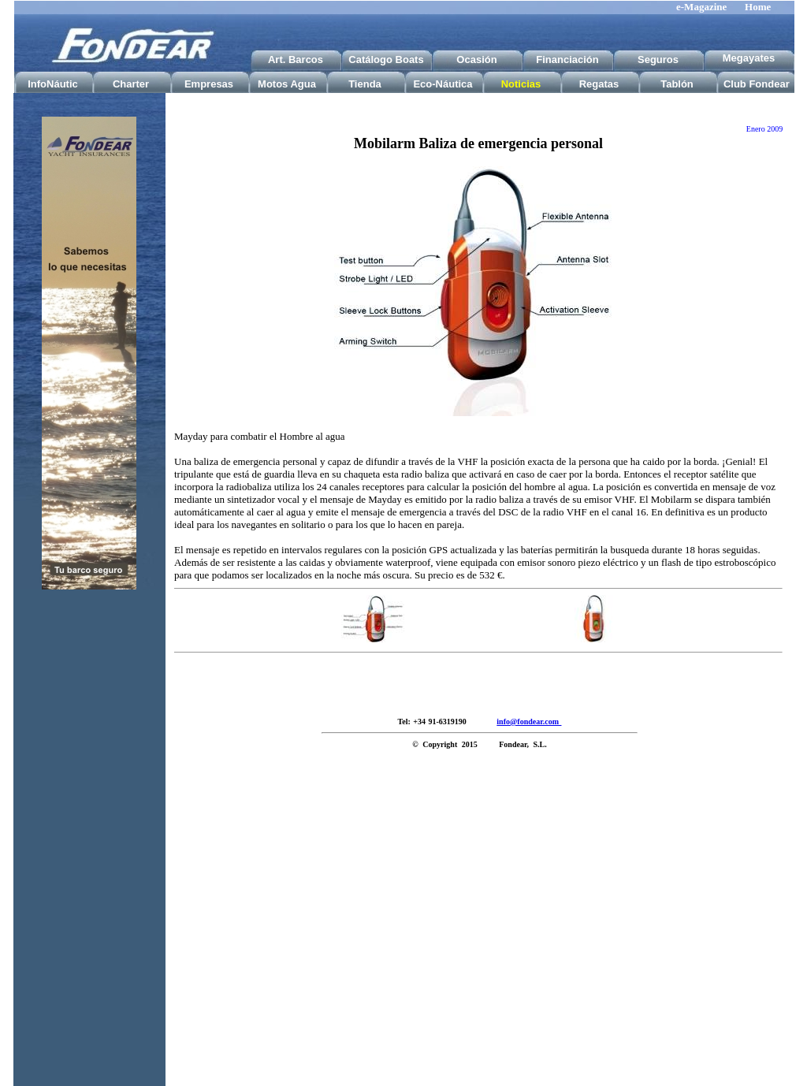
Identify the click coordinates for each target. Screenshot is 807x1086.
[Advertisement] (89, 849)
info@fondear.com (528, 721)
